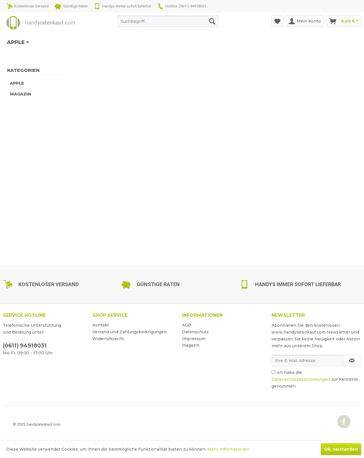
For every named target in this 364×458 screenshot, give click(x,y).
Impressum (194, 338)
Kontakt (100, 325)
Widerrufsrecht (108, 338)
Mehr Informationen (228, 449)
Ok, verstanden (341, 449)
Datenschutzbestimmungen (301, 379)
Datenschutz (195, 331)
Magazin (20, 94)
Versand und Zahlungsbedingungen (129, 331)
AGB (186, 325)
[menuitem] (168, 21)
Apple (17, 83)
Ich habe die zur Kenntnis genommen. (315, 379)
